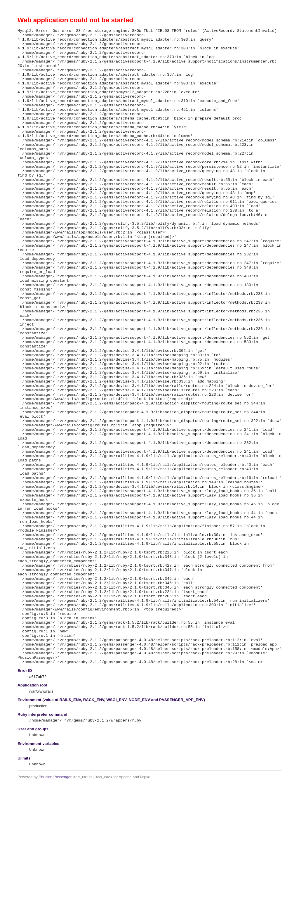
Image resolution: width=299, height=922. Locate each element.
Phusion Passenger (55, 908)
